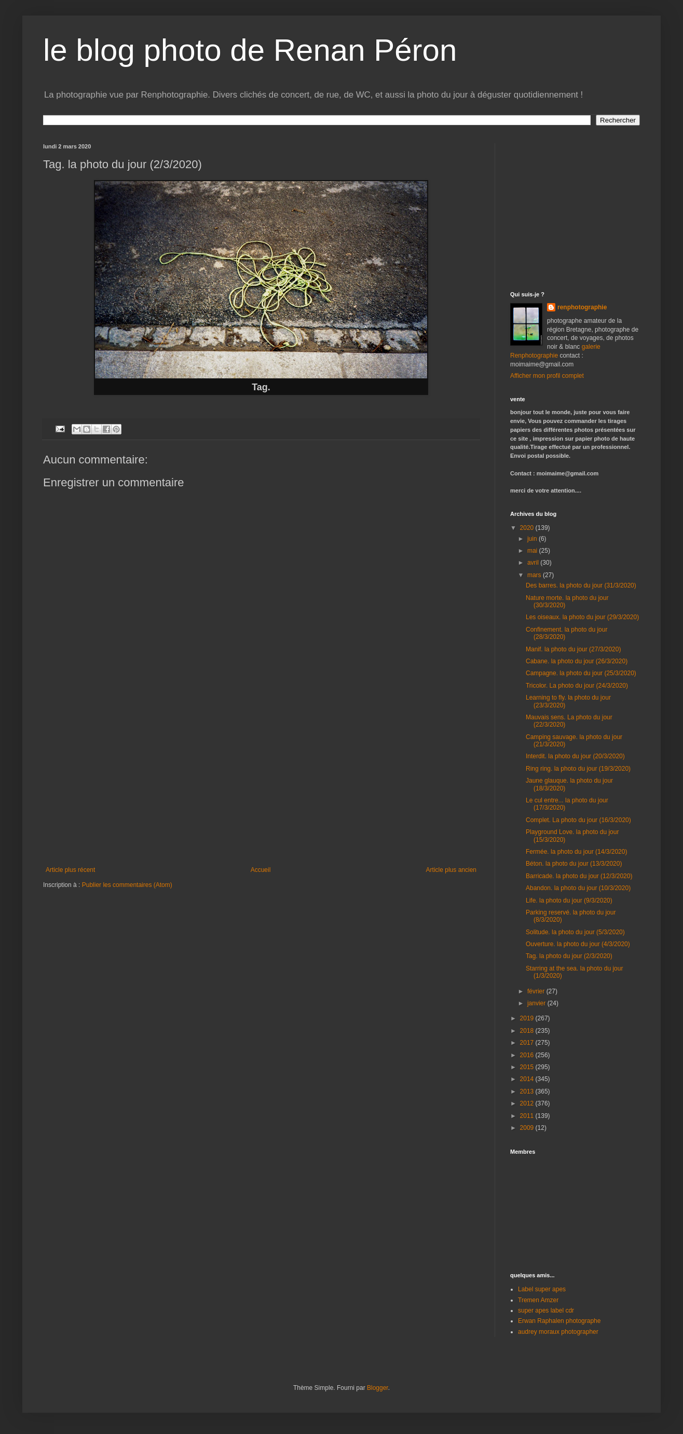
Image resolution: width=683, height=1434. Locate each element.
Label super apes (542, 1289)
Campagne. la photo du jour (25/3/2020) (581, 673)
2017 (528, 1042)
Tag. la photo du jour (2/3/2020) (569, 956)
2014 (528, 1079)
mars (535, 575)
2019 (528, 1018)
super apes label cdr (546, 1310)
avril (533, 562)
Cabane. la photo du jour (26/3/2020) (576, 661)
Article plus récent (70, 869)
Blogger (377, 1387)
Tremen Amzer (538, 1300)
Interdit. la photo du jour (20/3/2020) (575, 756)
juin (533, 538)
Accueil (261, 869)
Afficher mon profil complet (547, 375)
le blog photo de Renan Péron (250, 50)
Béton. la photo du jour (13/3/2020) (574, 863)
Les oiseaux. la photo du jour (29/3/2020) (582, 617)
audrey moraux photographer (558, 1331)
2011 (528, 1115)
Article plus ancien (451, 869)
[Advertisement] (261, 788)
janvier (537, 1003)
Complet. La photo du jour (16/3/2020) (578, 820)
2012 (528, 1103)
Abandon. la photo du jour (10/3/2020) (578, 888)
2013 (528, 1091)
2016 (528, 1055)
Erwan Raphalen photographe (559, 1320)
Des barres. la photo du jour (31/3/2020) (581, 585)
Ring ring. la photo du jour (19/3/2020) (578, 768)
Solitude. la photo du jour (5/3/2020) (575, 932)
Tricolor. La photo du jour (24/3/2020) (577, 685)
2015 (528, 1067)
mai (533, 550)
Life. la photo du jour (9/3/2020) (569, 900)
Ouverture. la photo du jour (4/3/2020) (578, 944)
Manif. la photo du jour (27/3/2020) (573, 649)
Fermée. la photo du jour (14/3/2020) (576, 851)
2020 (528, 527)
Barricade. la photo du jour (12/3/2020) (579, 876)
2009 (528, 1127)
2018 (528, 1030)
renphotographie (582, 307)
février (537, 991)
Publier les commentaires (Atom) (127, 885)
